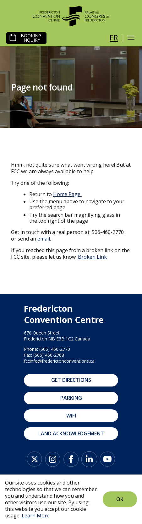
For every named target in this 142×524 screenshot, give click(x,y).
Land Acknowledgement (71, 433)
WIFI (71, 415)
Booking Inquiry (31, 38)
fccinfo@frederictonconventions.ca (59, 361)
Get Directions (71, 379)
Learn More (36, 515)
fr (114, 37)
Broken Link (92, 256)
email (43, 238)
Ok (119, 499)
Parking (71, 397)
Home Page (66, 194)
